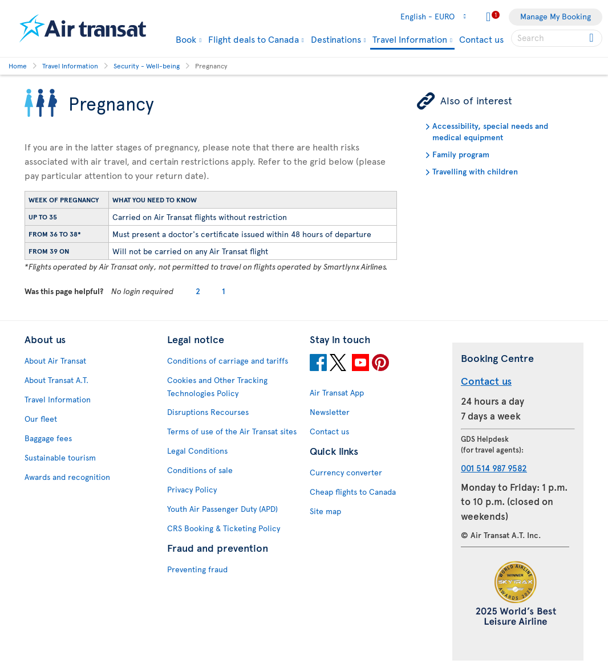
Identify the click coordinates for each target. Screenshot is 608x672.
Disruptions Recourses (208, 411)
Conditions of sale (200, 470)
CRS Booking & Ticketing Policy (223, 528)
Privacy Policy (192, 489)
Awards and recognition (67, 476)
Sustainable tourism (60, 457)
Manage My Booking (555, 16)
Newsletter (330, 411)
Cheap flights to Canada (353, 491)
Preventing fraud (197, 569)
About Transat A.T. (56, 379)
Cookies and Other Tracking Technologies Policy (217, 386)
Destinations (336, 39)
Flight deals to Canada (253, 39)
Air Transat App (337, 392)
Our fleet (41, 418)
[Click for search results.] (592, 38)
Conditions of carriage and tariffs (227, 360)
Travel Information (409, 40)
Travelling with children (475, 171)
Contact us (481, 38)
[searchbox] (556, 38)
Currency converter (346, 472)
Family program (460, 154)
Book (185, 39)
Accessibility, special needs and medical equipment (490, 131)
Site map (325, 511)
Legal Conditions (197, 450)
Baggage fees (48, 438)
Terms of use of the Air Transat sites (232, 431)
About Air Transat (55, 360)
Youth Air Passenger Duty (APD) (222, 508)
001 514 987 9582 (494, 468)
